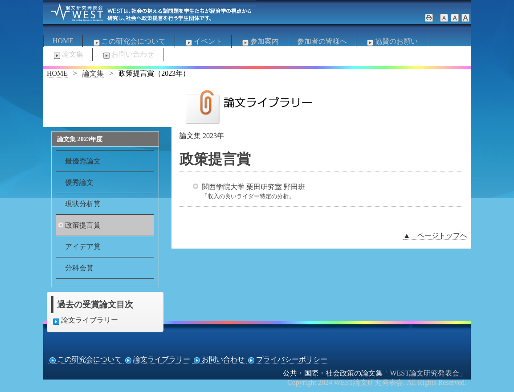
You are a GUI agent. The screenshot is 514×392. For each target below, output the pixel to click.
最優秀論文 (83, 161)
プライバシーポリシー (286, 359)
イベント (203, 41)
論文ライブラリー (84, 320)
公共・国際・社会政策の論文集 (333, 373)
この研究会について (129, 41)
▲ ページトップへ (435, 235)
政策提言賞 (83, 225)
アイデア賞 (83, 246)
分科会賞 (79, 268)
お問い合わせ (128, 54)
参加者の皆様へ (322, 41)
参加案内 (260, 41)
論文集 (67, 54)
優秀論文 (79, 182)
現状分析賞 (83, 204)
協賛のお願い (391, 41)
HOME (63, 41)
